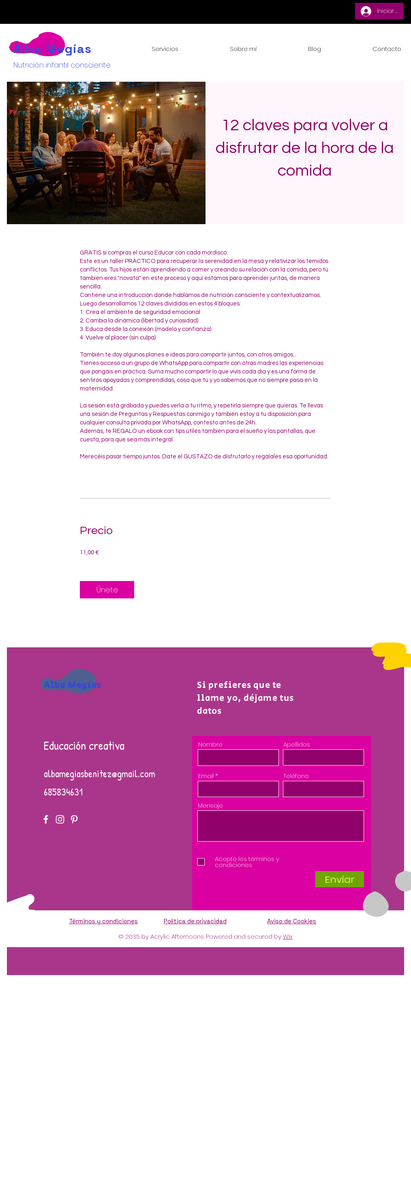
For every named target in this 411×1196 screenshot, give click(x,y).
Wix (288, 936)
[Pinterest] (74, 819)
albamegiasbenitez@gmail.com (99, 773)
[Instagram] (60, 819)
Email (206, 776)
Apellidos (296, 744)
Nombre (210, 744)
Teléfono (296, 776)
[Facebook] (45, 819)
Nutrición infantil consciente (62, 65)
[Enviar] (339, 879)
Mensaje (210, 805)
